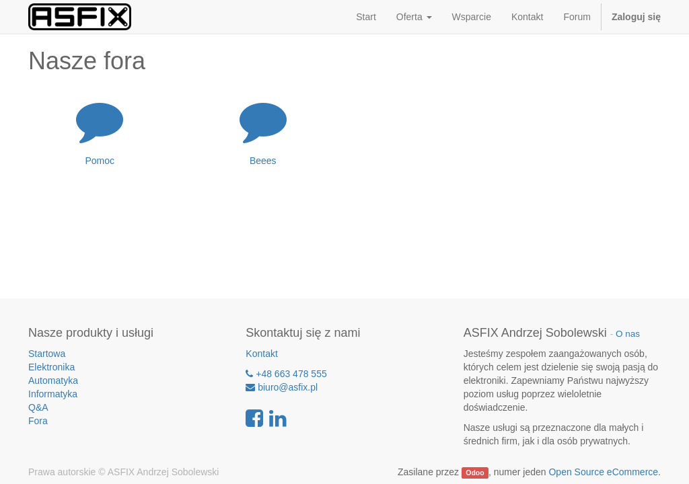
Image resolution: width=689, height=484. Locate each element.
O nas (628, 334)
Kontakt (261, 353)
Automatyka (53, 380)
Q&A (38, 407)
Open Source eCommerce (603, 472)
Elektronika (51, 367)
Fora (38, 420)
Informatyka (52, 394)
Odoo (475, 473)
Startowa (46, 353)
